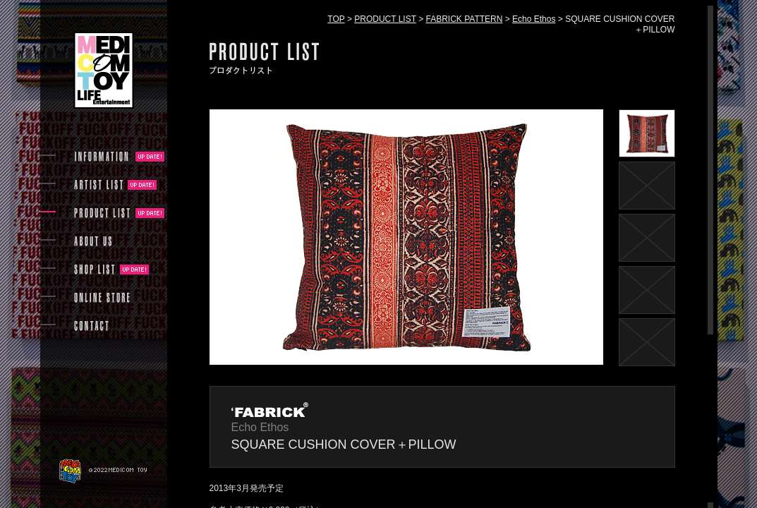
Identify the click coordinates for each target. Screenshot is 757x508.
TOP (335, 19)
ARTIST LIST (98, 185)
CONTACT (91, 326)
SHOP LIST (94, 269)
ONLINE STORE (102, 298)
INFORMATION (102, 157)
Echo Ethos (533, 19)
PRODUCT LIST (385, 19)
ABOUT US (92, 241)
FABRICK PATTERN (464, 19)
